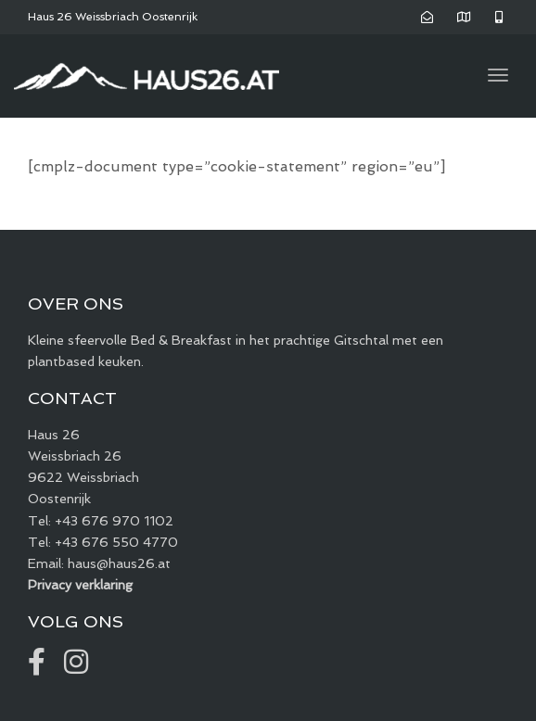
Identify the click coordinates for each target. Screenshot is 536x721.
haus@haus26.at (119, 563)
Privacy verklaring (80, 584)
